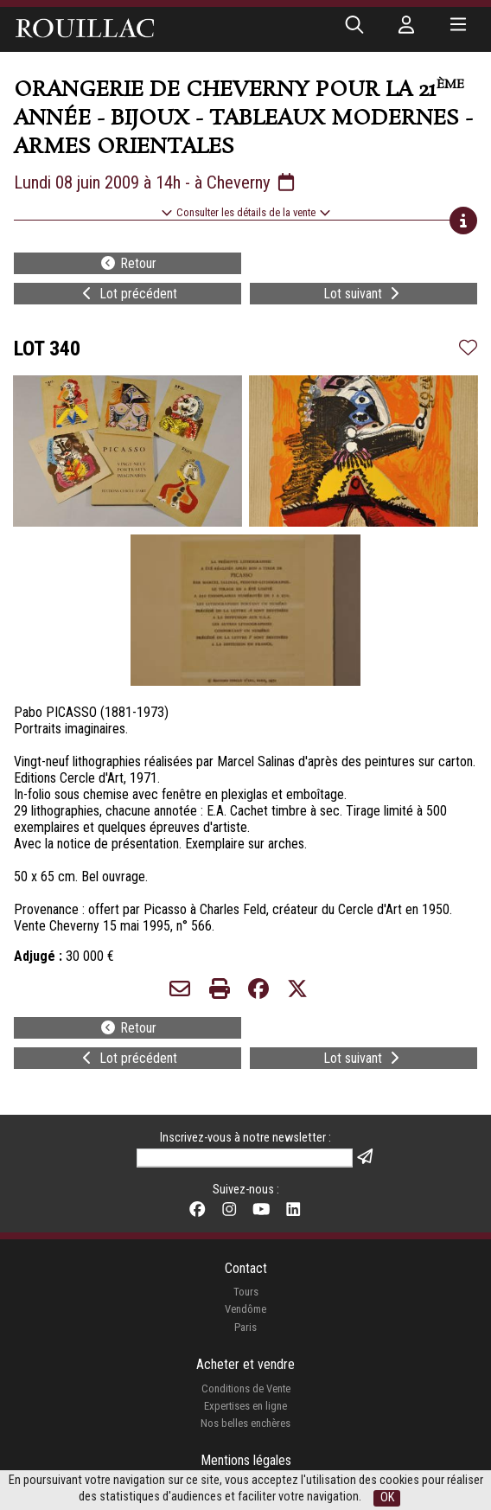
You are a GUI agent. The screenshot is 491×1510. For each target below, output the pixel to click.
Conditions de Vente (245, 1388)
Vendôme (245, 1308)
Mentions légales (246, 1460)
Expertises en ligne (245, 1405)
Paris (245, 1327)
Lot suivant (363, 293)
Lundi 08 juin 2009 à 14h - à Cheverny (155, 182)
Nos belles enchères (245, 1423)
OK (387, 1497)
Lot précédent (128, 293)
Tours (245, 1291)
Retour (127, 263)
